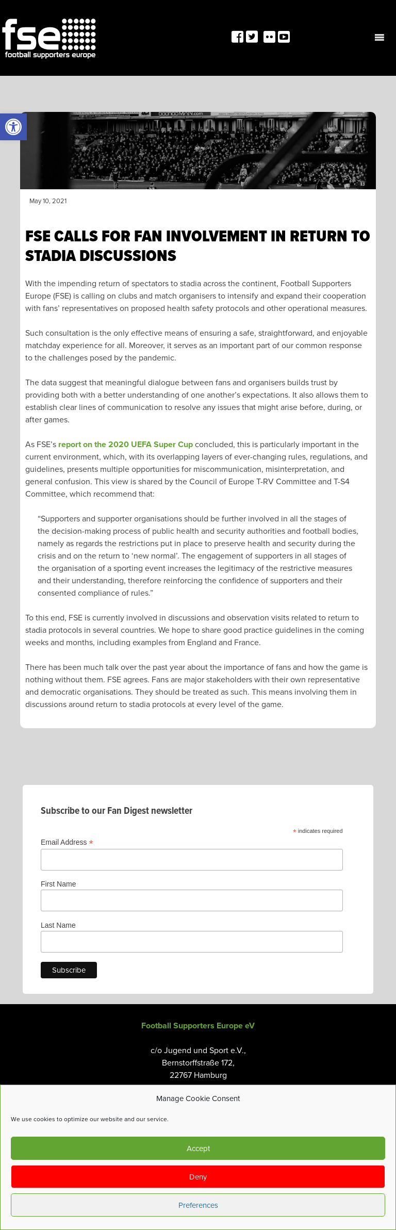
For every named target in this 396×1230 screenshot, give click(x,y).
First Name (58, 884)
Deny (198, 1177)
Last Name (58, 925)
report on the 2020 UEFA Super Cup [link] (125, 444)
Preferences (198, 1205)
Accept (198, 1148)
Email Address (67, 842)
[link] (13, 126)
